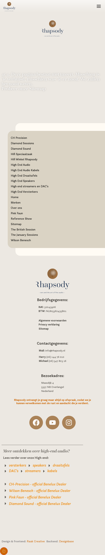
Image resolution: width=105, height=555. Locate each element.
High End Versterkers (24, 191)
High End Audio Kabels (25, 170)
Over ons (16, 208)
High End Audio (20, 165)
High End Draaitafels (24, 175)
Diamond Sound (21, 148)
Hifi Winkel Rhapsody (24, 159)
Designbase (66, 541)
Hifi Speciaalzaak (21, 154)
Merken (16, 202)
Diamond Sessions (22, 143)
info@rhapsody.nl (55, 350)
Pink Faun (17, 213)
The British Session (23, 229)
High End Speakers (23, 181)
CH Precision (19, 138)
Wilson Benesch (21, 240)
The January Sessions (24, 235)
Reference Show (21, 218)
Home (15, 197)
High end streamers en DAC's (29, 186)
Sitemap (16, 224)
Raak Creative (36, 541)
